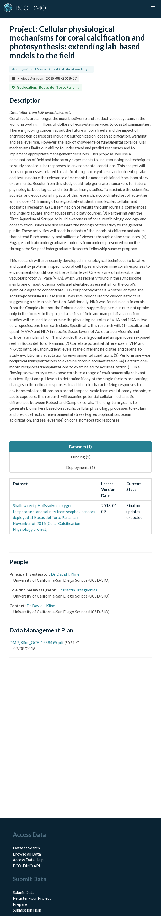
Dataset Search (26, 848)
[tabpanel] (80, 506)
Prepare (20, 904)
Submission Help (27, 910)
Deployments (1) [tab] (80, 467)
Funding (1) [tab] (80, 456)
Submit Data (23, 892)
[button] (153, 8)
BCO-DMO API (26, 865)
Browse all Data (27, 854)
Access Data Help (28, 859)
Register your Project (32, 898)
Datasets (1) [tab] (80, 446)
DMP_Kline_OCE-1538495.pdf (36, 642)
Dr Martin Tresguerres (77, 590)
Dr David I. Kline (65, 574)
